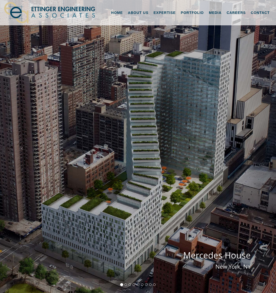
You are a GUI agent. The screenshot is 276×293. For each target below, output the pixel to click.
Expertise (165, 13)
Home (117, 13)
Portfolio (192, 13)
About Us (138, 13)
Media (215, 13)
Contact (260, 13)
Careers (236, 13)
